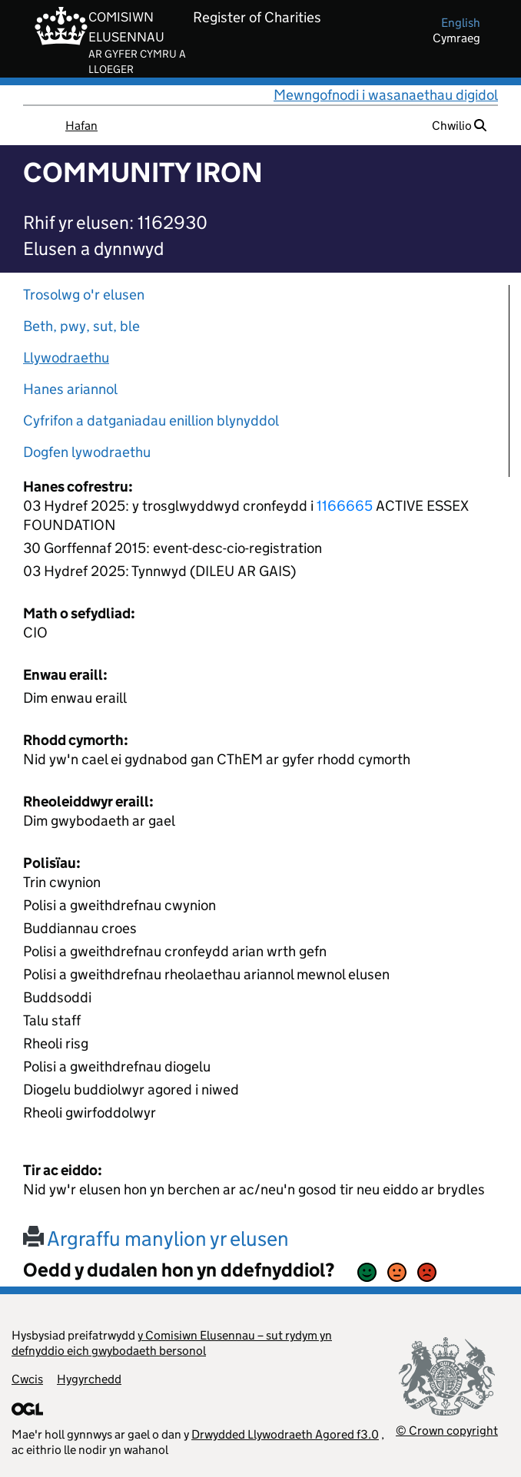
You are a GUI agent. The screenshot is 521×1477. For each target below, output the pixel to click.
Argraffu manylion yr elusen (156, 1238)
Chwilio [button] (459, 125)
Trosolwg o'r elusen (83, 294)
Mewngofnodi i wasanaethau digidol (386, 95)
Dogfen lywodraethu (87, 452)
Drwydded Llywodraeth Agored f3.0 (285, 1434)
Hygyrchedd (89, 1379)
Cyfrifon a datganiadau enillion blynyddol (151, 420)
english (460, 22)
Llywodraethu (66, 357)
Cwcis (27, 1379)
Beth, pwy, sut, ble (81, 326)
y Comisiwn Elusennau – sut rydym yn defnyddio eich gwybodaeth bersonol (172, 1343)
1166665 (345, 506)
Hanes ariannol (70, 389)
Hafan (81, 125)
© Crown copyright (447, 1430)
